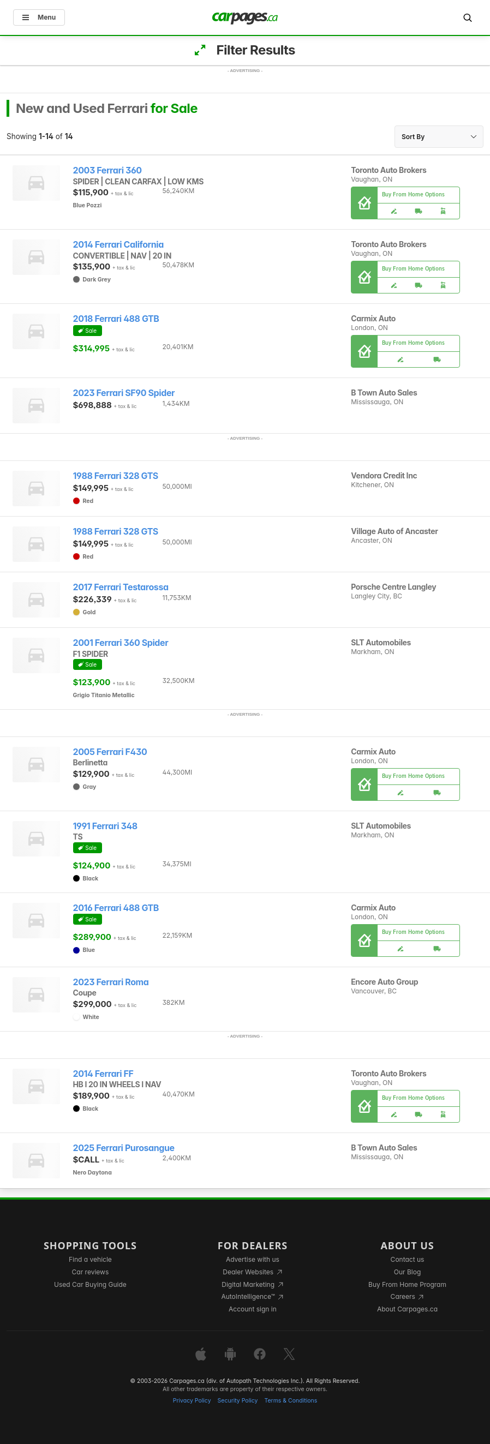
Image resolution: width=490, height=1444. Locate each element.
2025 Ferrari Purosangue (124, 1148)
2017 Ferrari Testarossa (121, 587)
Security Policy (238, 1400)
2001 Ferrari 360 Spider (121, 643)
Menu (39, 17)
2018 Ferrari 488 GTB (116, 319)
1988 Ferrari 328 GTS (115, 476)
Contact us (408, 1259)
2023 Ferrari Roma (111, 982)
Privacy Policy (192, 1400)
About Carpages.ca (407, 1309)
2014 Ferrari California (118, 244)
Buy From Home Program (407, 1284)
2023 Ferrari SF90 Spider (124, 393)
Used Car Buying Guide (90, 1284)
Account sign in (253, 1309)
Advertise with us (252, 1259)
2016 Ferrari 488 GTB (116, 908)
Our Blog (407, 1272)
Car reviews (90, 1272)
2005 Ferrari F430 (110, 752)
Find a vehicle (90, 1259)
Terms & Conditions (290, 1400)
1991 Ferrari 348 (105, 826)
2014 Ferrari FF (103, 1074)
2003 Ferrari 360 (107, 170)
